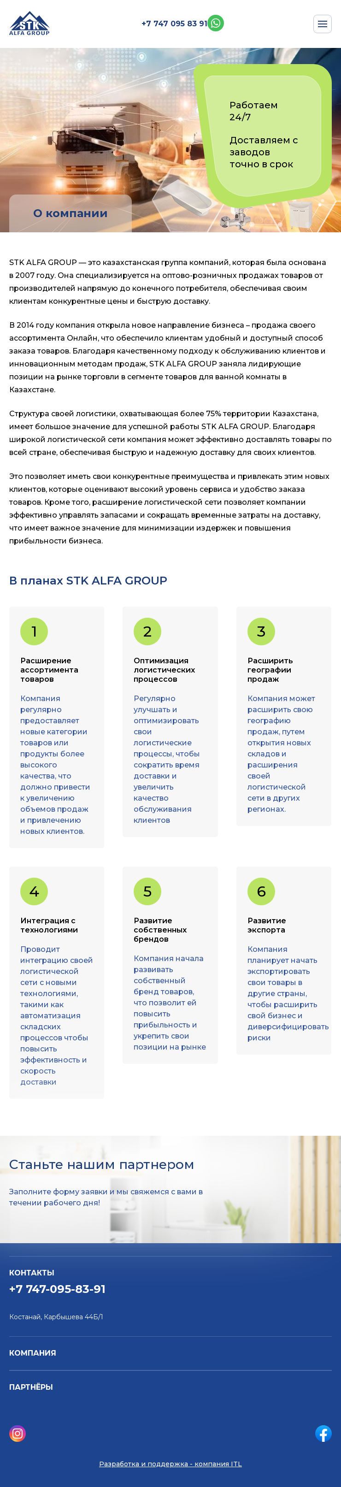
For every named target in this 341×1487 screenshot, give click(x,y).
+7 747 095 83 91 (174, 23)
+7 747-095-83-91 (57, 1289)
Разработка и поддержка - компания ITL (170, 1464)
